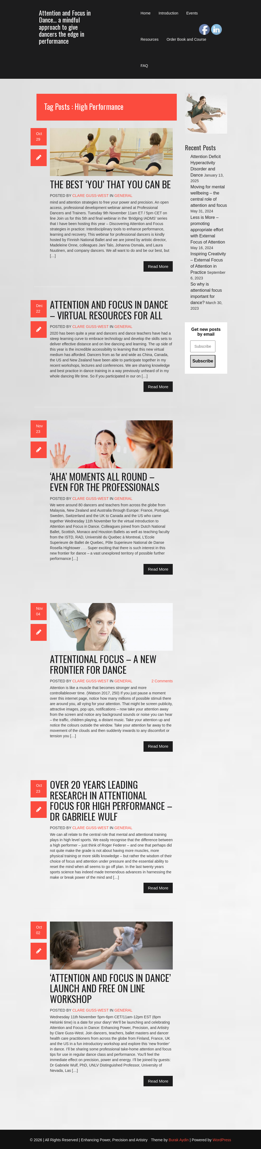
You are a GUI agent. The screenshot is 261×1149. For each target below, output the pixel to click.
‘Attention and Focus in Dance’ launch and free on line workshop (110, 988)
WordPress (222, 1140)
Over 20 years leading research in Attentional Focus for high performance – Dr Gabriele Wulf (111, 800)
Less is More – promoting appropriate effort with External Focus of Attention (207, 229)
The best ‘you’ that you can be (110, 184)
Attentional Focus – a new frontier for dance (103, 664)
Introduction (168, 13)
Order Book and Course (186, 39)
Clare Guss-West (90, 195)
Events (192, 13)
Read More (158, 266)
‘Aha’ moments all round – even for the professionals (104, 481)
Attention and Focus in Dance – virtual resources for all (109, 309)
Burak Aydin (179, 1140)
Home (145, 13)
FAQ (144, 65)
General (124, 195)
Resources (150, 39)
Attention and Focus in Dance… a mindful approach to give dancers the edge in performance (65, 27)
